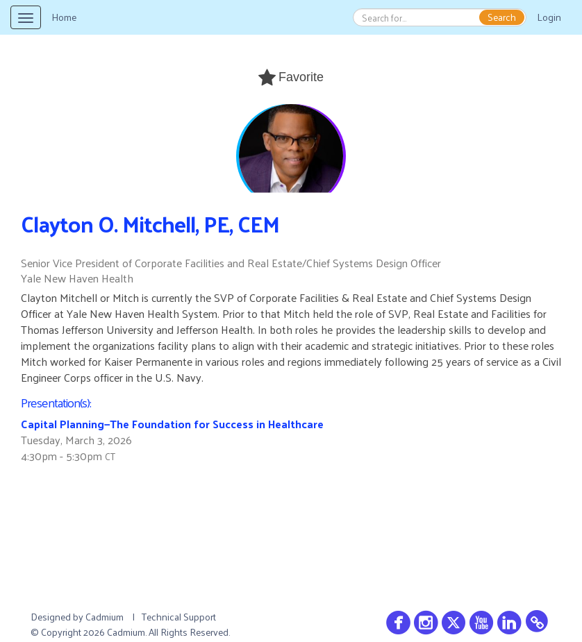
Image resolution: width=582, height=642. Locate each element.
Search (502, 17)
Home (63, 17)
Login (549, 17)
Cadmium (104, 616)
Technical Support (179, 616)
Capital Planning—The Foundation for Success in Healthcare (172, 424)
